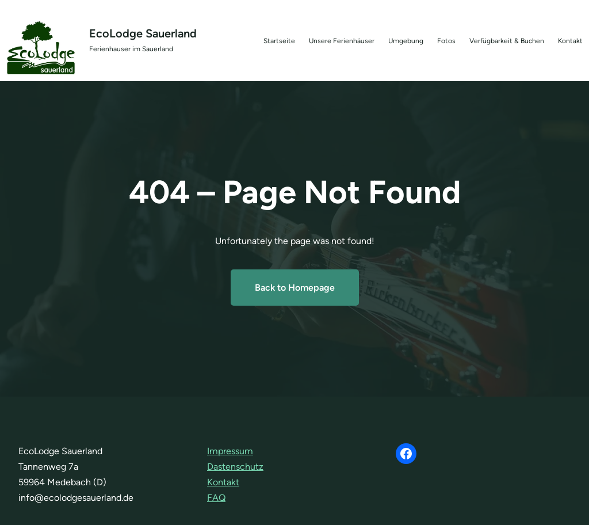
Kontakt (223, 482)
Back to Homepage (295, 287)
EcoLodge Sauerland (143, 33)
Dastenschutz (235, 466)
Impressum (230, 451)
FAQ (216, 497)
